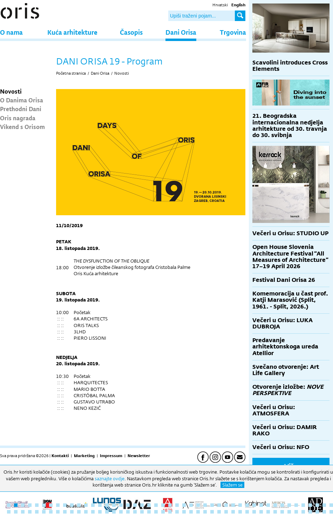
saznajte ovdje (109, 478)
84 (261, 512)
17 (121, 505)
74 (191, 512)
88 (289, 512)
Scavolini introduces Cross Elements (290, 66)
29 (205, 505)
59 (86, 512)
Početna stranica (71, 73)
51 (30, 512)
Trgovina (233, 32)
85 (268, 512)
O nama (11, 32)
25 (177, 505)
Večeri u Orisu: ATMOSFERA (273, 410)
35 (247, 505)
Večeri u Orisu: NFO (280, 447)
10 (72, 505)
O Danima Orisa (21, 100)
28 (198, 505)
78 (219, 512)
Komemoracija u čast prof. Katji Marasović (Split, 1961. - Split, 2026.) (290, 300)
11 (79, 505)
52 (37, 512)
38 (268, 505)
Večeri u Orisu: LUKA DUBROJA (282, 323)
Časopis (131, 32)
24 (170, 505)
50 (23, 512)
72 (177, 512)
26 (184, 505)
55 (58, 512)
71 (170, 512)
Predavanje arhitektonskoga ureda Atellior (285, 347)
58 (79, 512)
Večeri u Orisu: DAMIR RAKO (284, 430)
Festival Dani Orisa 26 (283, 280)
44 (310, 505)
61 (100, 512)
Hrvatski (220, 5)
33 (233, 505)
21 (149, 505)
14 (100, 505)
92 (317, 512)
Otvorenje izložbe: (288, 390)
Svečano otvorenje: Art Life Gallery (285, 370)
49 (16, 512)
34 (240, 505)
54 (51, 512)
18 (128, 505)
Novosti (11, 91)
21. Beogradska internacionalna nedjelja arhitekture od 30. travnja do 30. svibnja (289, 125)
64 (121, 512)
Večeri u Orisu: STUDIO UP (290, 233)
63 (114, 512)
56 (65, 512)
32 (226, 505)
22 (156, 505)
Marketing (84, 456)
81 (240, 512)
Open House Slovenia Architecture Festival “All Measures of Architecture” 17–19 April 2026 (290, 256)
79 (226, 512)
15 (107, 505)
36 (254, 505)
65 (128, 512)
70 (163, 512)
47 (331, 505)
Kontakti (60, 456)
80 (233, 512)
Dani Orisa (180, 32)
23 (163, 505)
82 (247, 512)
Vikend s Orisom (22, 126)
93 (324, 512)
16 (114, 505)
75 (198, 512)
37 (261, 505)
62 (107, 512)
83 (254, 512)
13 (93, 505)
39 (275, 505)
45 (317, 505)
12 (86, 505)
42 (296, 505)
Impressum (111, 456)
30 (212, 505)
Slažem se (232, 485)
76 (205, 512)
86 (275, 512)
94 (331, 512)
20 (142, 505)
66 (135, 512)
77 (212, 512)
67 (142, 512)
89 (296, 512)
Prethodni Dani (20, 108)
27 (191, 505)
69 (156, 512)
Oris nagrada (17, 118)
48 (9, 512)
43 (303, 505)
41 (289, 505)
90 (303, 512)
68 (149, 512)
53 (44, 512)
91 (310, 512)
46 (324, 505)
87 (282, 512)
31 (219, 505)
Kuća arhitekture (72, 32)
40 (282, 505)
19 (135, 505)
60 (93, 512)
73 (184, 512)
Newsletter (139, 456)
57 (72, 512)
